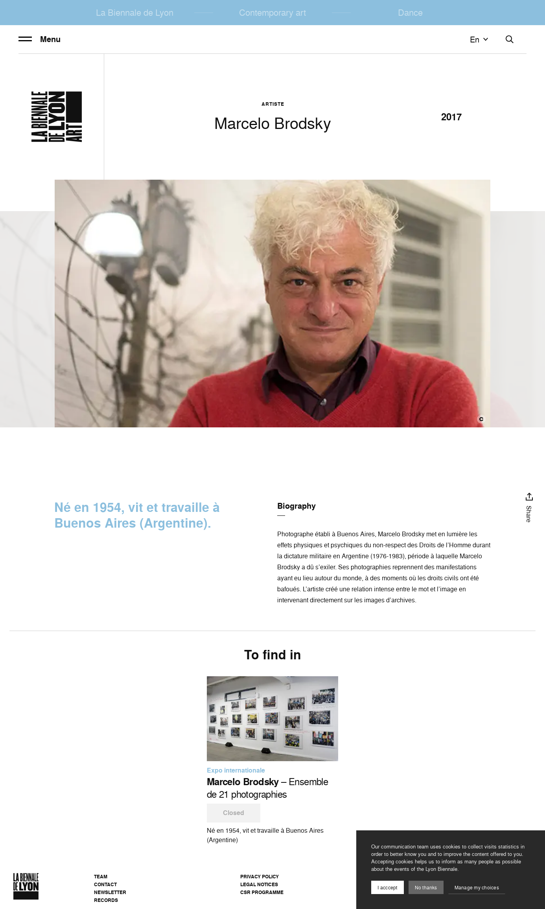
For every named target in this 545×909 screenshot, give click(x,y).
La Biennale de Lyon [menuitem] (134, 12)
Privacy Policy (259, 876)
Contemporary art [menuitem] (272, 12)
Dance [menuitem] (410, 12)
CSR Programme (262, 892)
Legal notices (259, 884)
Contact (105, 884)
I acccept (387, 887)
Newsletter (110, 892)
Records (106, 900)
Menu (39, 39)
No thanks (426, 887)
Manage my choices (477, 887)
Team (100, 876)
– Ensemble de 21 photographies (267, 787)
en (480, 39)
